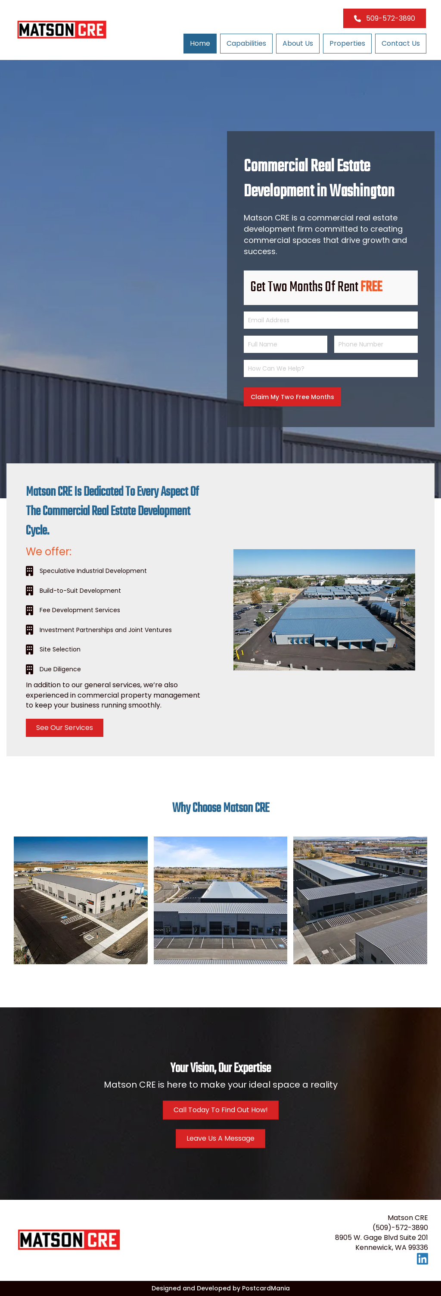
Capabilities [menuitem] (246, 43)
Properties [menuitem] (347, 43)
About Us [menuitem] (298, 43)
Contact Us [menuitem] (401, 43)
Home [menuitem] (200, 43)
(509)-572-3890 (400, 1228)
